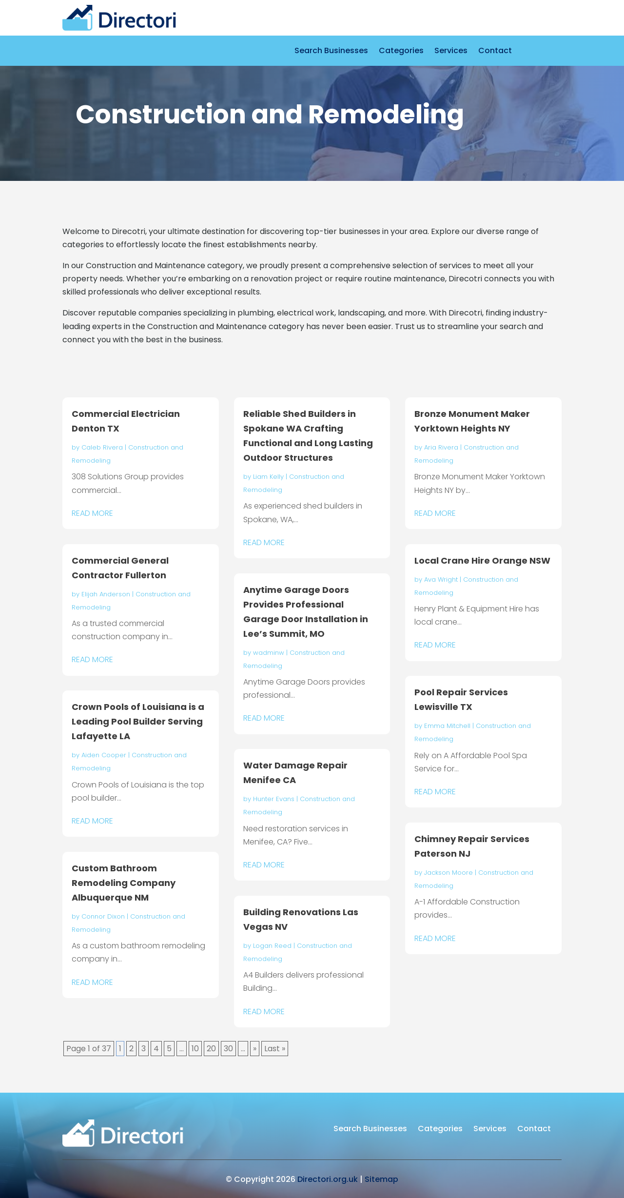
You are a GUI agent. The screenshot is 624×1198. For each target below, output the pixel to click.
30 (228, 1048)
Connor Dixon (103, 916)
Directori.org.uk (327, 1179)
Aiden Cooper (103, 755)
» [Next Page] (254, 1048)
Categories (401, 51)
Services (451, 51)
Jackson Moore (448, 872)
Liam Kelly (268, 476)
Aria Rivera (441, 447)
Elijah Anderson (105, 594)
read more (92, 513)
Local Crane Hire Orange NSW (482, 560)
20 (211, 1048)
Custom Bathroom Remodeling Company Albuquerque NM (124, 882)
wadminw (268, 652)
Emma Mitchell (447, 725)
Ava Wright (441, 579)
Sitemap (381, 1179)
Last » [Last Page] (274, 1048)
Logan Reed (272, 945)
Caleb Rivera (102, 447)
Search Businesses (331, 51)
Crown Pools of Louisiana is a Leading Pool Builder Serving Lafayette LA (138, 721)
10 (195, 1048)
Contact (495, 51)
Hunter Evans (273, 799)
